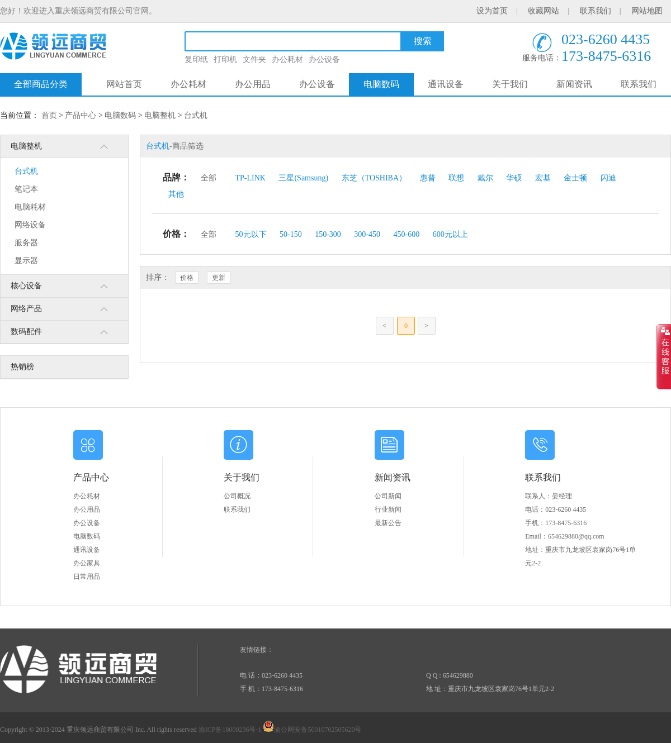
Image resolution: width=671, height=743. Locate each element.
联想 (456, 178)
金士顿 (575, 178)
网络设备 (30, 225)
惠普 (428, 178)
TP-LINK (250, 178)
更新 (218, 278)
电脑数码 (381, 84)
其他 (176, 194)
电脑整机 (160, 115)
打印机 (225, 59)
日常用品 (86, 576)
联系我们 (595, 11)
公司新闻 (388, 496)
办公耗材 (287, 59)
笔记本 (26, 189)
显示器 (26, 260)
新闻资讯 (574, 84)
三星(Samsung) (303, 178)
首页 (49, 115)
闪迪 (608, 178)
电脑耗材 (30, 207)
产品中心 (80, 115)
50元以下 (251, 234)
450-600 (407, 234)
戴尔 (485, 178)
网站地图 (647, 11)
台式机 (195, 115)
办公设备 (324, 59)
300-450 (367, 234)
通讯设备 (446, 84)
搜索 (423, 41)
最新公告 (388, 523)
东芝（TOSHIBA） (374, 178)
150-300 (328, 234)
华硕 (514, 178)
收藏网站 (543, 11)
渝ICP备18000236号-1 (230, 730)
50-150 (291, 234)
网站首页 (124, 84)
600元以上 (450, 234)
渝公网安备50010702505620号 (312, 730)
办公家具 (86, 563)
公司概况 (237, 496)
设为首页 (492, 11)
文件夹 (254, 59)
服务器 (26, 243)
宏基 (543, 178)
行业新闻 (388, 509)
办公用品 (253, 84)
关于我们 (510, 84)
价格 (186, 278)
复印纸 (196, 59)
